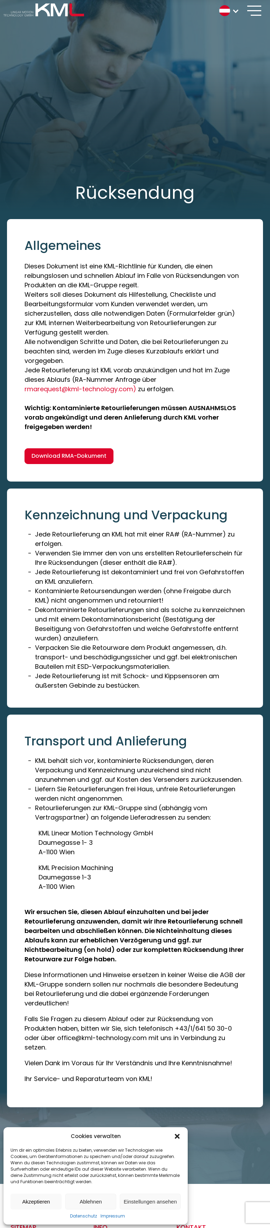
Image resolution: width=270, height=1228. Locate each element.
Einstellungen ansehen (150, 1202)
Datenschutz (83, 1216)
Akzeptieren (36, 1202)
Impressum (113, 1216)
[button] (177, 1136)
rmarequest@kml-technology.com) (80, 389)
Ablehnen (90, 1202)
